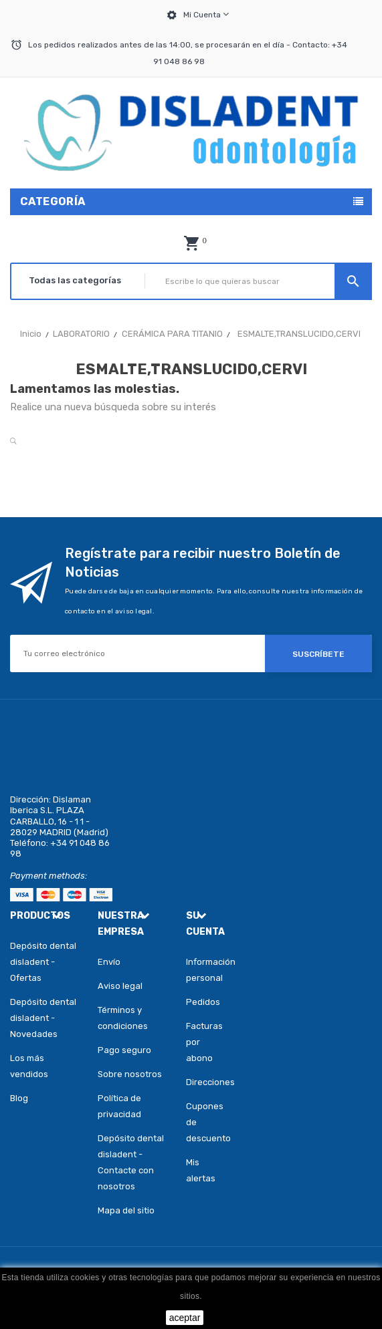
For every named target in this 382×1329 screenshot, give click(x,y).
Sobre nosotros (130, 1074)
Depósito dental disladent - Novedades (43, 1018)
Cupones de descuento (204, 1122)
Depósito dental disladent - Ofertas (43, 962)
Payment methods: (48, 876)
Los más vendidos (29, 1066)
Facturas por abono (204, 1042)
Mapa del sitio (126, 1210)
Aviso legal (120, 986)
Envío (109, 962)
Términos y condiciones (123, 1018)
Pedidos (203, 1002)
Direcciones (204, 1082)
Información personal (204, 970)
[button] (191, 243)
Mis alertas (200, 1170)
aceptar (185, 1317)
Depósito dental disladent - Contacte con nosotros (131, 1162)
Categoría (53, 201)
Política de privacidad (119, 1106)
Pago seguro (124, 1050)
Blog (19, 1098)
